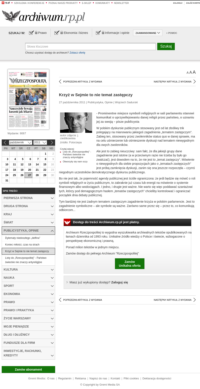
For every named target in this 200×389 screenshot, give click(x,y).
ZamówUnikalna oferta (129, 263)
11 (14, 164)
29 (44, 175)
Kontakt (115, 378)
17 (6, 169)
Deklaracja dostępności (157, 378)
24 (6, 175)
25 (14, 175)
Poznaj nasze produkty (63, 3)
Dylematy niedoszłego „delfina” (22, 237)
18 (14, 169)
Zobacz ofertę (77, 52)
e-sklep (86, 3)
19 (22, 169)
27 (29, 175)
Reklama (80, 378)
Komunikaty (103, 3)
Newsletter (121, 3)
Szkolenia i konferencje (29, 3)
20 (29, 169)
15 (44, 164)
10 (6, 164)
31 (6, 180)
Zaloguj (177, 3)
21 (37, 169)
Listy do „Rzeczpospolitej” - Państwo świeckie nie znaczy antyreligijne (77, 154)
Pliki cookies (131, 378)
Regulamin (64, 378)
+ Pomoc (171, 33)
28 (37, 175)
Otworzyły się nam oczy (75, 161)
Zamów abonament (28, 369)
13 (29, 164)
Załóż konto (193, 3)
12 (22, 164)
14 (37, 164)
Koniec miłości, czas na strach (22, 244)
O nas (51, 378)
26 (22, 175)
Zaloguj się (99, 282)
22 (44, 169)
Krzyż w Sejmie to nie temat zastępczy (27, 251)
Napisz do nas (98, 378)
